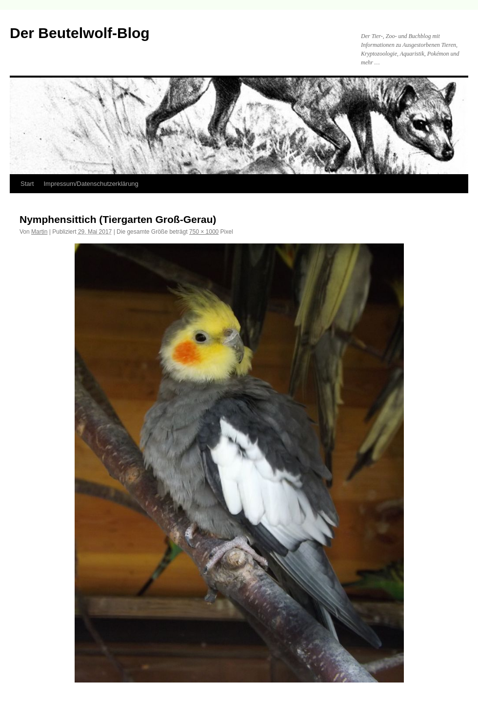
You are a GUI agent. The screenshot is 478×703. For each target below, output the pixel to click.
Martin (39, 231)
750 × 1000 (204, 231)
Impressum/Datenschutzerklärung (90, 183)
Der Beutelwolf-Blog (80, 33)
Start (27, 183)
